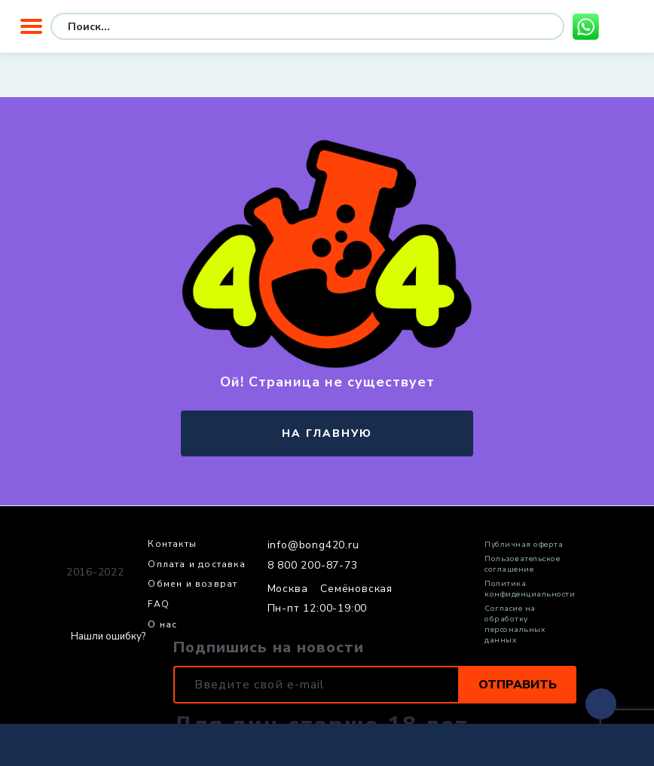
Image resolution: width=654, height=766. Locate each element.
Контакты (172, 544)
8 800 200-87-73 (312, 566)
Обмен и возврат (192, 584)
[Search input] (179, 26)
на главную (327, 433)
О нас (162, 625)
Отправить (517, 684)
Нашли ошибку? (108, 636)
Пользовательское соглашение (522, 564)
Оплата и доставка (196, 565)
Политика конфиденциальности (529, 589)
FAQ (159, 605)
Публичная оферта (523, 544)
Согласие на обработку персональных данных (514, 624)
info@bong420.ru (313, 545)
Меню (31, 26)
